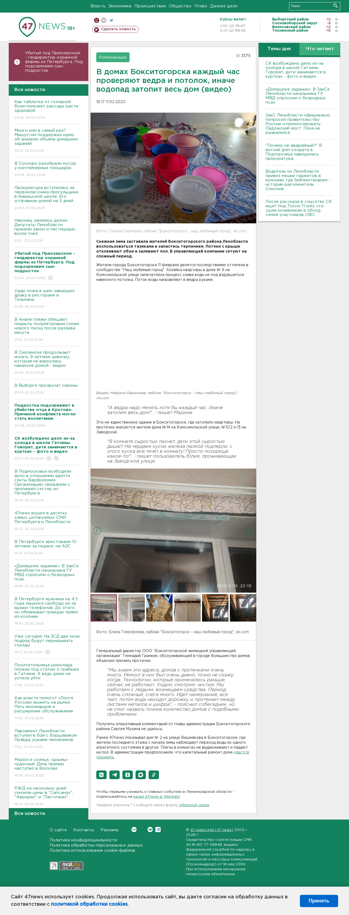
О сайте (58, 830)
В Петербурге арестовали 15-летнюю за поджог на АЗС (47, 548)
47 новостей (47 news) (211, 830)
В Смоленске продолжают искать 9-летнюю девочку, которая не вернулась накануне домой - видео (47, 363)
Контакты (83, 830)
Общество (180, 6)
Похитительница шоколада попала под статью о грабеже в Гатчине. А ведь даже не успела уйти (47, 675)
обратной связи (194, 805)
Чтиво (200, 6)
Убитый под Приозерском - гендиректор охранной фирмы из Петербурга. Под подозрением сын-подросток (54, 61)
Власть (98, 6)
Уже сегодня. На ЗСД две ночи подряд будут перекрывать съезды (47, 645)
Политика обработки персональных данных (96, 845)
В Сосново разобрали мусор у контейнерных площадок (47, 169)
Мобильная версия (96, 20)
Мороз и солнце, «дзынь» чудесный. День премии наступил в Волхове (47, 768)
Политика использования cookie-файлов (92, 850)
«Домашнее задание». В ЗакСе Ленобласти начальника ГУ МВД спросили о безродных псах (47, 576)
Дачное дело (223, 6)
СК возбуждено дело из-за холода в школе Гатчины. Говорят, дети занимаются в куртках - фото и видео (296, 70)
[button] (101, 774)
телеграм (110, 20)
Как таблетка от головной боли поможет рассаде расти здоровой (47, 110)
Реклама (109, 830)
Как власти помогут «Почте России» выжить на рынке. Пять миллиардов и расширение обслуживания (47, 708)
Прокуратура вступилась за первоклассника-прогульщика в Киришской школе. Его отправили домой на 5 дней (47, 198)
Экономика (120, 6)
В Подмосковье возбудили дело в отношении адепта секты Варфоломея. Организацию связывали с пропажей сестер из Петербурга (47, 486)
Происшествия (150, 6)
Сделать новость (118, 29)
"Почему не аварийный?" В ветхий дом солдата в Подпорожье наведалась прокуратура (294, 152)
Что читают (320, 49)
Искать (335, 6)
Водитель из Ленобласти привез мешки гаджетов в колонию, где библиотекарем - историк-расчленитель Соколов (298, 180)
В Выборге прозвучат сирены (47, 389)
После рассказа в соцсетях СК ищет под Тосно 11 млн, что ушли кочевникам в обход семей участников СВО (299, 208)
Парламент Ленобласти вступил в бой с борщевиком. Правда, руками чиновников (47, 739)
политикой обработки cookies (89, 904)
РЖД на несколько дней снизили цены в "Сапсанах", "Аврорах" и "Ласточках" (47, 796)
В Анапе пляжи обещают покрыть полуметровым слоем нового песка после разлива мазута (47, 330)
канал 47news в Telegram (156, 796)
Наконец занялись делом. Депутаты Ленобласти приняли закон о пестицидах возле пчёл (47, 231)
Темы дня (279, 49)
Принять (319, 901)
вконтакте (103, 20)
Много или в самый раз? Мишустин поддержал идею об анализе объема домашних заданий (47, 141)
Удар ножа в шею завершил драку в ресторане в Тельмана (47, 299)
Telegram (158, 829)
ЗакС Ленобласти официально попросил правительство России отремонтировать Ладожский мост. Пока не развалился (298, 123)
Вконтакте (134, 829)
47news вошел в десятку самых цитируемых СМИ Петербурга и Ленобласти (47, 521)
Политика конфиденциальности (83, 840)
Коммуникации (113, 57)
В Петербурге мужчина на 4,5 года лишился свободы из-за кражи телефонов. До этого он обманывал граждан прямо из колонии (47, 611)
